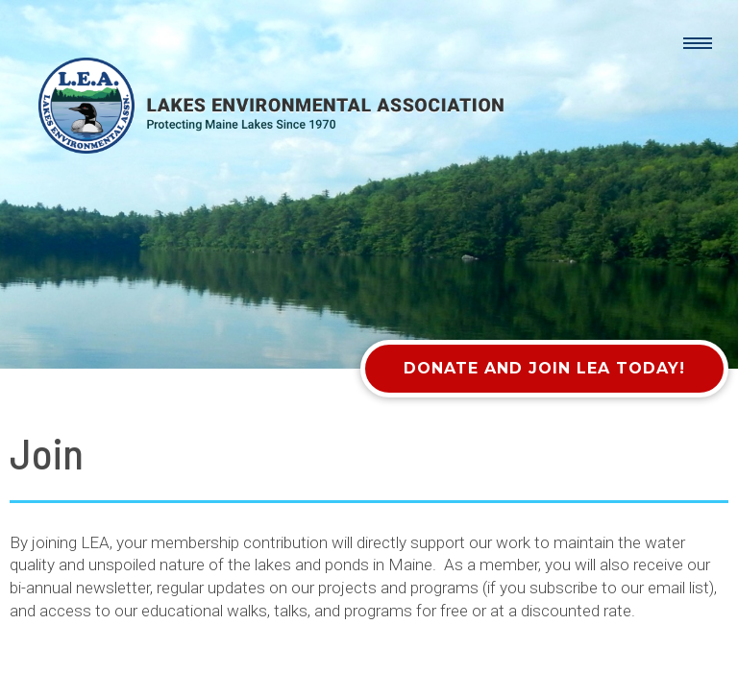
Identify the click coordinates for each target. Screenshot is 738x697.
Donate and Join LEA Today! (544, 368)
